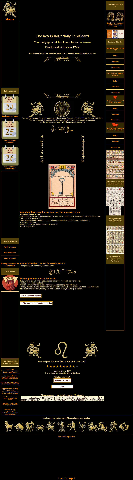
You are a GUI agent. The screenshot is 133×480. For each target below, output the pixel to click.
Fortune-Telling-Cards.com (9, 412)
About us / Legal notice (66, 437)
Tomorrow (115, 61)
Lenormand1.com (10, 377)
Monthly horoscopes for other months (10, 264)
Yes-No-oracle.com (10, 398)
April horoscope (10, 247)
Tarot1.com (10, 371)
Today (115, 56)
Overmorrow (115, 67)
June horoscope (10, 258)
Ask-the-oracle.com (10, 404)
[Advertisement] (10, 54)
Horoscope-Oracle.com (9, 383)
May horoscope (10, 252)
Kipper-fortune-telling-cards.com (10, 391)
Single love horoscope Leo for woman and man (115, 24)
